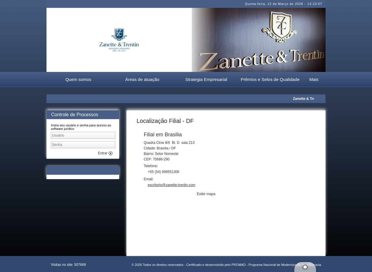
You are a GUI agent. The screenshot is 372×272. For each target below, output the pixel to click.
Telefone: (151, 166)
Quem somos (78, 79)
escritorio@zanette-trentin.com (172, 185)
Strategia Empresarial (206, 79)
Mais (314, 79)
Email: (149, 179)
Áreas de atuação (142, 79)
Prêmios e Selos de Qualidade (270, 79)
